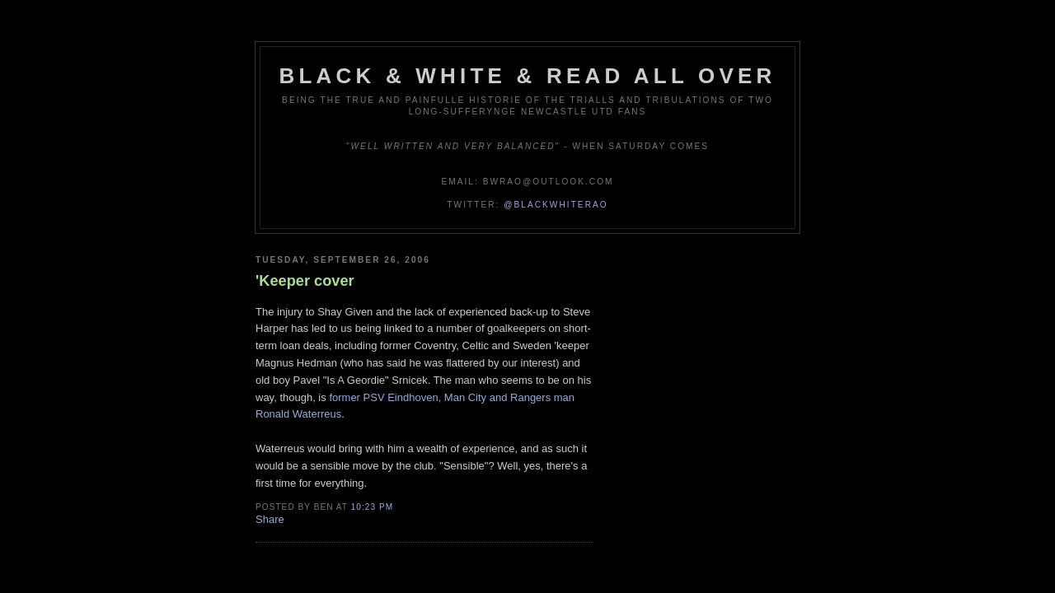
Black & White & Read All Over (527, 75)
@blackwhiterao (555, 204)
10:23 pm (372, 506)
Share (270, 519)
